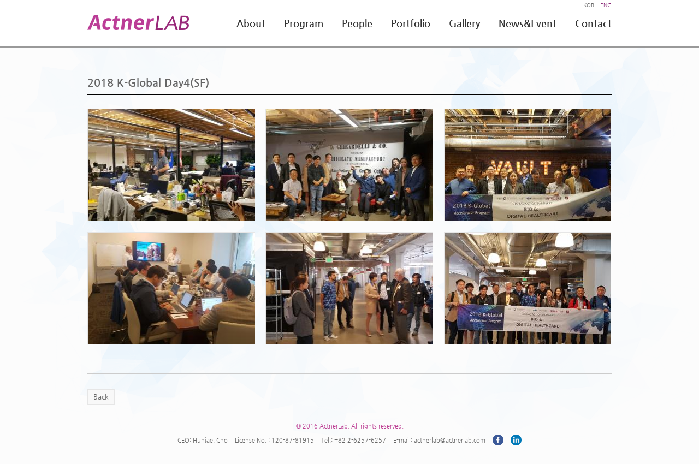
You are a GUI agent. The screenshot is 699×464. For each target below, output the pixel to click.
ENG (606, 5)
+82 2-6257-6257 (360, 440)
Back (101, 396)
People (357, 23)
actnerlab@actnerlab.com (449, 440)
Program (303, 23)
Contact (593, 23)
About (250, 23)
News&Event (527, 23)
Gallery (464, 23)
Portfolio (410, 23)
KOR (588, 5)
